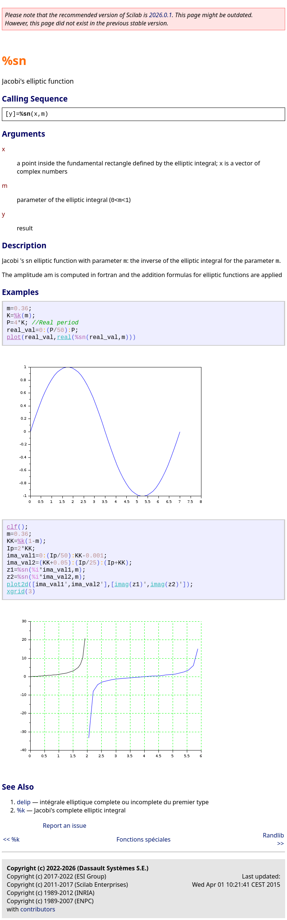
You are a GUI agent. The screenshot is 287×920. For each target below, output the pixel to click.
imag (121, 584)
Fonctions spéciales (144, 839)
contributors (38, 909)
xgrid (16, 591)
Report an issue (64, 825)
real (64, 337)
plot (14, 337)
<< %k (11, 839)
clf (12, 527)
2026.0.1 (160, 15)
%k (17, 316)
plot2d (17, 584)
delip (24, 802)
